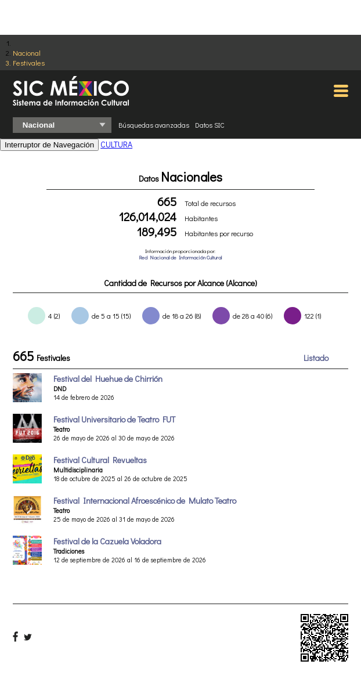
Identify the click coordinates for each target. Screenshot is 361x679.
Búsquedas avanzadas (153, 124)
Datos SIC (210, 124)
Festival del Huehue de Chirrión (108, 378)
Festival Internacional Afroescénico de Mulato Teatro (144, 500)
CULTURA (116, 144)
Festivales (29, 62)
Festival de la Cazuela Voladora (107, 541)
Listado (316, 357)
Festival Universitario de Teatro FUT (114, 419)
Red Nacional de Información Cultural (180, 257)
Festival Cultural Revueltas (100, 459)
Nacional (27, 52)
